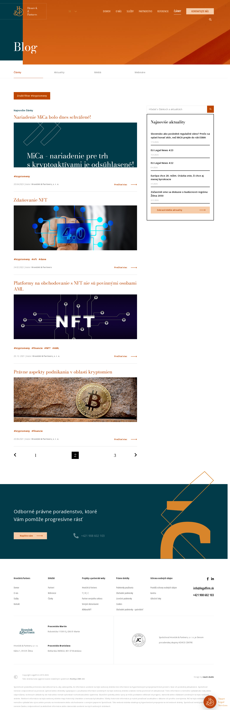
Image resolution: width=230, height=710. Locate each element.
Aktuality (59, 72)
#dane (42, 259)
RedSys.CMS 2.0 (77, 679)
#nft (34, 259)
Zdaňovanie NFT (30, 200)
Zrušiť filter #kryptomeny (32, 95)
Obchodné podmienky (124, 593)
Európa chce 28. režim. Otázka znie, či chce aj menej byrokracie (177, 177)
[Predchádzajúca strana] (15, 455)
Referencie (163, 11)
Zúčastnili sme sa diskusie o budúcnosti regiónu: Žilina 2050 (179, 193)
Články (177, 11)
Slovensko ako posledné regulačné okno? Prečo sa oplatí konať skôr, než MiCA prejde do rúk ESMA (180, 135)
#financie (37, 348)
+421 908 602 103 (93, 536)
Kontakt (17, 604)
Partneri (51, 587)
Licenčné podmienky (124, 598)
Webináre (140, 72)
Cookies (119, 604)
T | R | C (85, 593)
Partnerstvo (145, 11)
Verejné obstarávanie (90, 604)
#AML (55, 348)
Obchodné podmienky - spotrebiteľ (129, 609)
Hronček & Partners (89, 587)
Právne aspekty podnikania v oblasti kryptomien (63, 371)
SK (70, 11)
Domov (107, 11)
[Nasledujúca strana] (135, 455)
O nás (119, 11)
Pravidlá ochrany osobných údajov (163, 587)
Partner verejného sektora (92, 598)
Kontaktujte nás (200, 11)
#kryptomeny (22, 176)
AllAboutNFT (86, 609)
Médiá (97, 72)
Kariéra (153, 593)
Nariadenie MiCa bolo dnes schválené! (52, 117)
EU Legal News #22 (162, 162)
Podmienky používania (124, 587)
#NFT (47, 348)
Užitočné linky (155, 598)
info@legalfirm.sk (203, 588)
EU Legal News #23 (162, 150)
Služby (130, 11)
